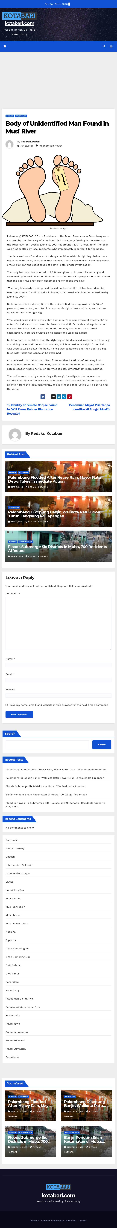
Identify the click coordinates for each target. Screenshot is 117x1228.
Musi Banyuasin (25, 542)
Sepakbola (12, 1057)
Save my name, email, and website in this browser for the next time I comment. (59, 704)
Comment (13, 593)
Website (10, 689)
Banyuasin (12, 839)
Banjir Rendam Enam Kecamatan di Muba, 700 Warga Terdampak (46, 794)
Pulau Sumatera (16, 1048)
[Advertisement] (58, 75)
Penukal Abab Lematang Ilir (23, 1007)
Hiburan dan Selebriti (19, 865)
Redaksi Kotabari (30, 141)
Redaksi (83, 1220)
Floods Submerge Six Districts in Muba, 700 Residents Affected (57, 548)
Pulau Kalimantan (17, 1032)
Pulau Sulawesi (15, 1040)
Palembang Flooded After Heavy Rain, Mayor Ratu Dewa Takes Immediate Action (54, 479)
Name (10, 658)
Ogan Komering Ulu (18, 956)
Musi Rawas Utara (17, 923)
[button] (104, 46)
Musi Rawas (13, 915)
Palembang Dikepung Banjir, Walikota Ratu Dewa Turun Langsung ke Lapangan (54, 514)
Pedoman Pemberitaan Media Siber (58, 1220)
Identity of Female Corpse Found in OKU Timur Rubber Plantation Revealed (32, 409)
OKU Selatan (13, 965)
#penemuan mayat (50, 145)
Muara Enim (13, 898)
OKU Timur (12, 973)
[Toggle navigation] (111, 46)
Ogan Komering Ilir (17, 948)
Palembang (21, 116)
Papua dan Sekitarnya (19, 998)
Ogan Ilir (11, 940)
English (9, 116)
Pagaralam (12, 981)
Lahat (9, 881)
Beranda (34, 1220)
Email (10, 674)
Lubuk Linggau (15, 890)
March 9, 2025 (19, 1111)
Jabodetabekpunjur (18, 873)
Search (10, 733)
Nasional (11, 931)
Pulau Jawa (13, 1023)
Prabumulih (13, 1015)
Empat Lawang (15, 848)
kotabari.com (19, 23)
